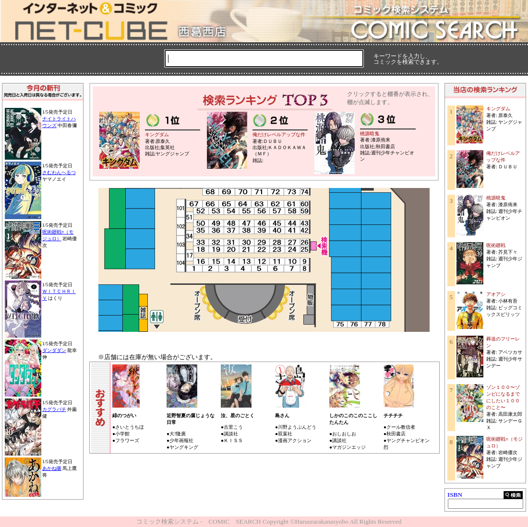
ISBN (454, 494)
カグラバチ (54, 409)
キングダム (157, 134)
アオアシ (495, 294)
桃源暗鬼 (369, 133)
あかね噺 (51, 468)
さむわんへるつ (59, 172)
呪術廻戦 (495, 245)
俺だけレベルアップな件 (278, 134)
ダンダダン (54, 350)
